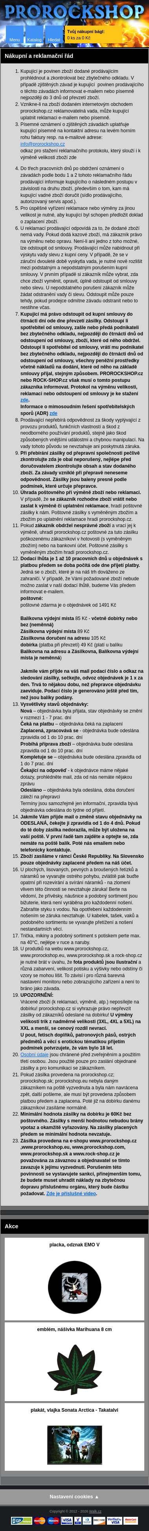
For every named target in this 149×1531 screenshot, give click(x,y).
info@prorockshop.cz (42, 144)
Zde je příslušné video (71, 1193)
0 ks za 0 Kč (86, 34)
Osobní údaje (34, 1054)
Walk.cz (95, 1511)
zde (24, 400)
